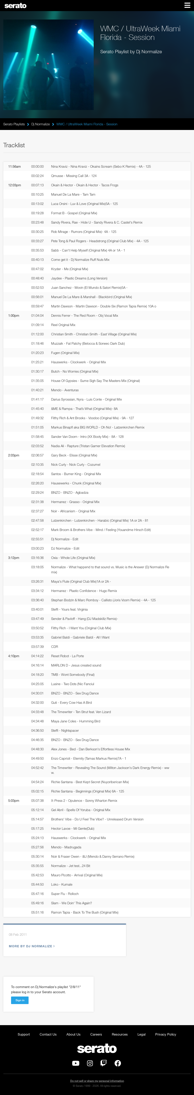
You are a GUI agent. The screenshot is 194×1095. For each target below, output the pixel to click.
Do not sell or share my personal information (97, 1081)
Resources (120, 1034)
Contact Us (48, 1034)
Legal (142, 1034)
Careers (96, 1034)
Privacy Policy (165, 1034)
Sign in (20, 1000)
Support (24, 1034)
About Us (73, 1034)
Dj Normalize (40, 124)
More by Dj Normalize (31, 946)
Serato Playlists (14, 124)
